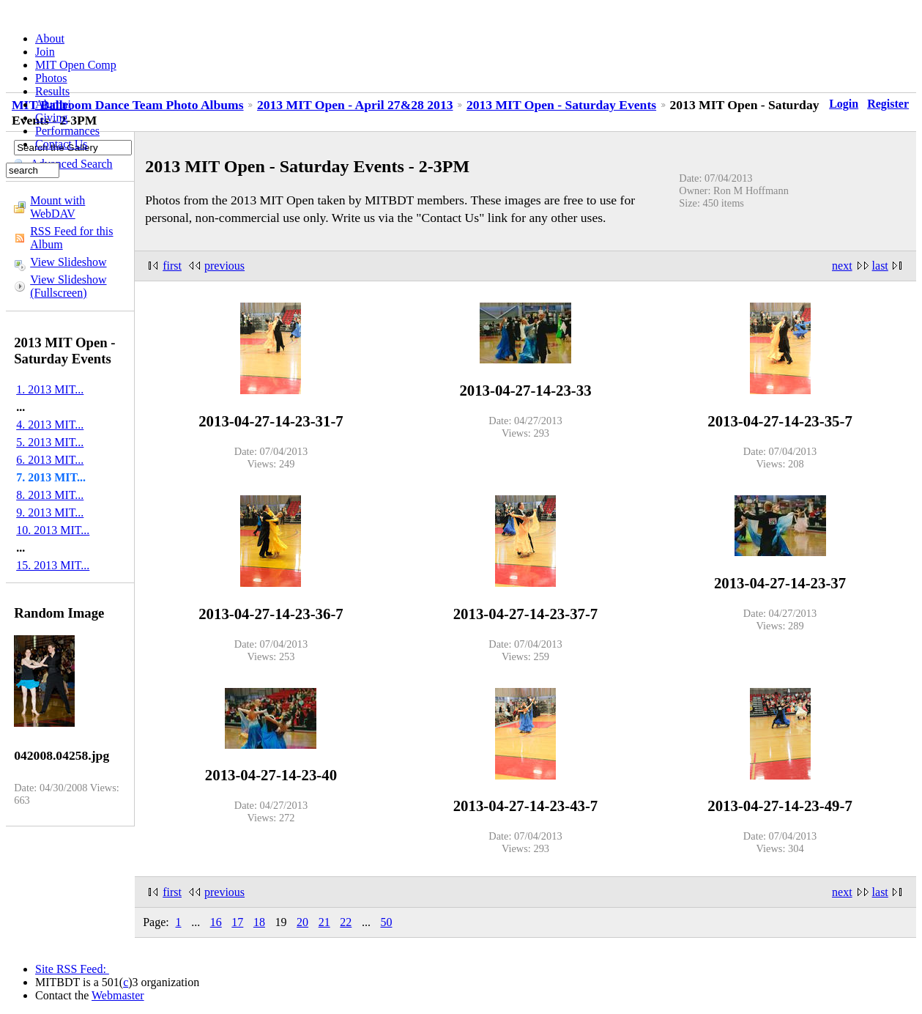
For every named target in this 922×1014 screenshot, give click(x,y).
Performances (67, 131)
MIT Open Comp (75, 65)
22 (346, 922)
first (172, 265)
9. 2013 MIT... (49, 512)
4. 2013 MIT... (49, 424)
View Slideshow (68, 262)
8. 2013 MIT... (49, 495)
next (842, 265)
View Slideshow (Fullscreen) (68, 286)
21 (324, 922)
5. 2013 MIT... (49, 442)
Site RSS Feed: (72, 969)
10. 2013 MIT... (52, 530)
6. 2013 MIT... (49, 460)
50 (386, 922)
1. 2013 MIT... (49, 389)
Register (888, 103)
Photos (51, 78)
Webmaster (118, 995)
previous (224, 265)
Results (52, 91)
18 (259, 922)
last (880, 265)
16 (216, 922)
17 (237, 922)
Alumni (53, 104)
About (49, 38)
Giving (51, 117)
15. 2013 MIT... (52, 565)
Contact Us (61, 144)
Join (45, 51)
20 (302, 922)
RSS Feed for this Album (71, 238)
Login (843, 103)
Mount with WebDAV (57, 207)
